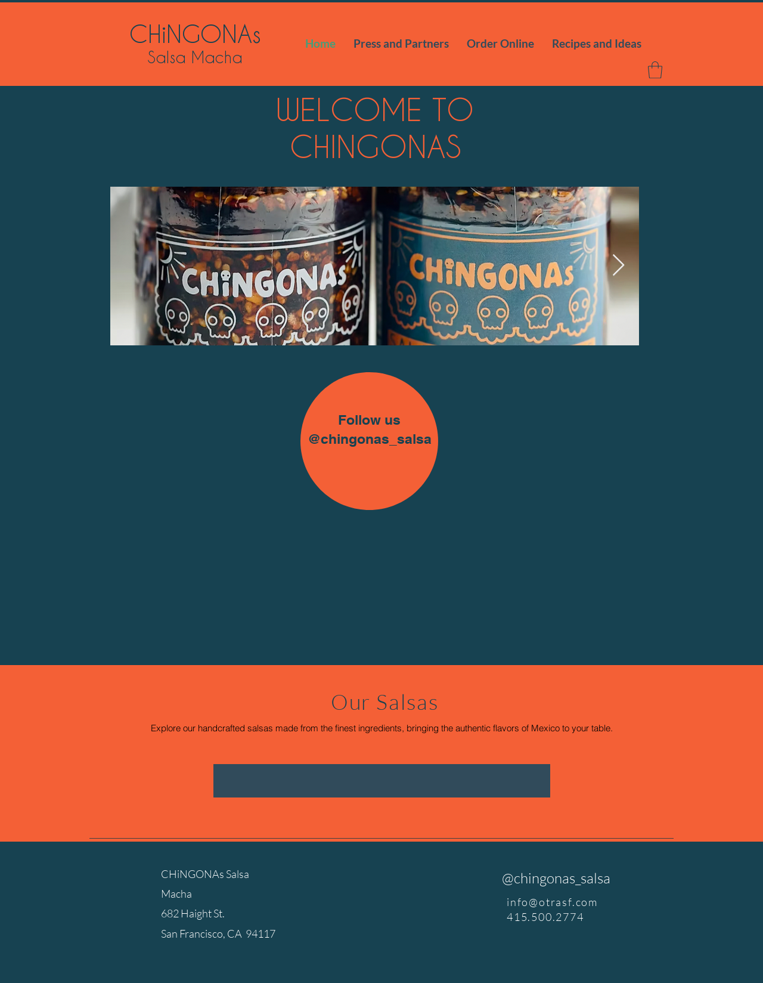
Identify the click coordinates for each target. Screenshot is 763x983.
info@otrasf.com (552, 901)
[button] (655, 70)
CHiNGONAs (195, 33)
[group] (381, 781)
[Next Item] (618, 265)
